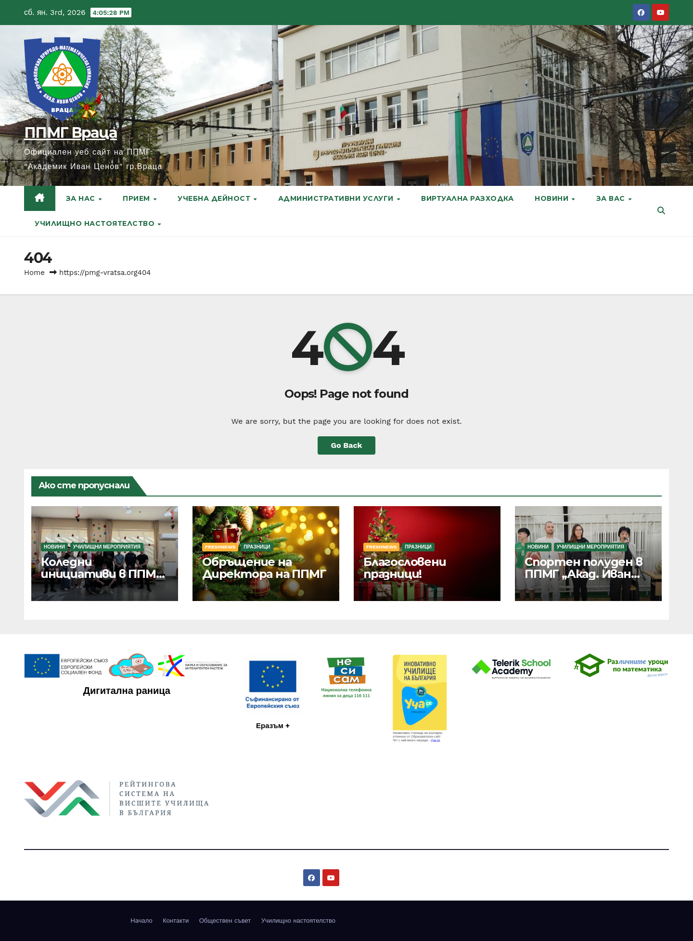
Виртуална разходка (467, 198)
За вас (612, 198)
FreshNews (220, 546)
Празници (257, 546)
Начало (141, 920)
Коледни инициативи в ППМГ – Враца (102, 574)
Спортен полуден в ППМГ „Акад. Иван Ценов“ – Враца (583, 574)
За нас (82, 198)
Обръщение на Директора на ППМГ (264, 568)
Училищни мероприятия (107, 546)
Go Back (346, 445)
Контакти (176, 920)
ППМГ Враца (70, 133)
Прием (137, 198)
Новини (553, 198)
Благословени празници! (404, 568)
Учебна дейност (215, 198)
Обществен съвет (225, 920)
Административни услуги (337, 198)
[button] (661, 210)
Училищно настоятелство (96, 223)
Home (34, 272)
